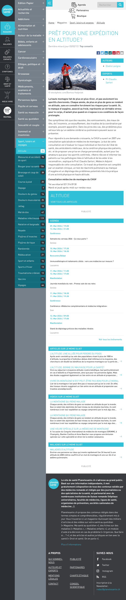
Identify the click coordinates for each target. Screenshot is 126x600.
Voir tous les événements (110, 339)
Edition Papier (26, 2)
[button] (98, 53)
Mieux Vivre (7, 101)
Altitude (22, 150)
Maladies (7, 44)
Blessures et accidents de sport (29, 159)
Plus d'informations (71, 544)
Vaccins (22, 279)
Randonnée (23, 248)
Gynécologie (25, 80)
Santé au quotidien (28, 118)
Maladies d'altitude (62, 449)
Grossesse (23, 73)
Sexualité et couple (28, 125)
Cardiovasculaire (27, 57)
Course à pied (25, 181)
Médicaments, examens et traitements (25, 90)
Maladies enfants (7, 58)
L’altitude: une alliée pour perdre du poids (76, 353)
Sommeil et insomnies (24, 133)
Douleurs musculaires (29, 200)
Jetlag (21, 206)
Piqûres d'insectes (27, 236)
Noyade (21, 230)
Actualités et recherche (25, 11)
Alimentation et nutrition (26, 27)
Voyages (22, 285)
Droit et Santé (7, 85)
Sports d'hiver (25, 266)
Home (51, 22)
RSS (101, 576)
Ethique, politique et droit (29, 66)
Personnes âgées (27, 99)
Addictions (23, 19)
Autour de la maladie (29, 35)
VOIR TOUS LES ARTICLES (64, 201)
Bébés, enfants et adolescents (27, 43)
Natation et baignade (28, 224)
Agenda (81, 4)
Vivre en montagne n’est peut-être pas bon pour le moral (84, 380)
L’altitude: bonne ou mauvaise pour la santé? (77, 367)
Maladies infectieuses (29, 218)
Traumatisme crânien (29, 273)
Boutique (81, 15)
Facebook (104, 559)
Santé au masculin (28, 112)
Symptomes (7, 71)
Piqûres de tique (26, 242)
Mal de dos (23, 212)
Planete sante (7, 10)
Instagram (104, 570)
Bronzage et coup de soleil (28, 174)
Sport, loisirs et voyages (26, 143)
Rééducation (24, 254)
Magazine (7, 32)
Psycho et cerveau (28, 106)
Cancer (22, 51)
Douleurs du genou (27, 193)
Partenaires (82, 10)
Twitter (102, 565)
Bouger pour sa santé (29, 166)
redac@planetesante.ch (108, 589)
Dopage (22, 187)
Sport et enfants (26, 260)
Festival (7, 117)
